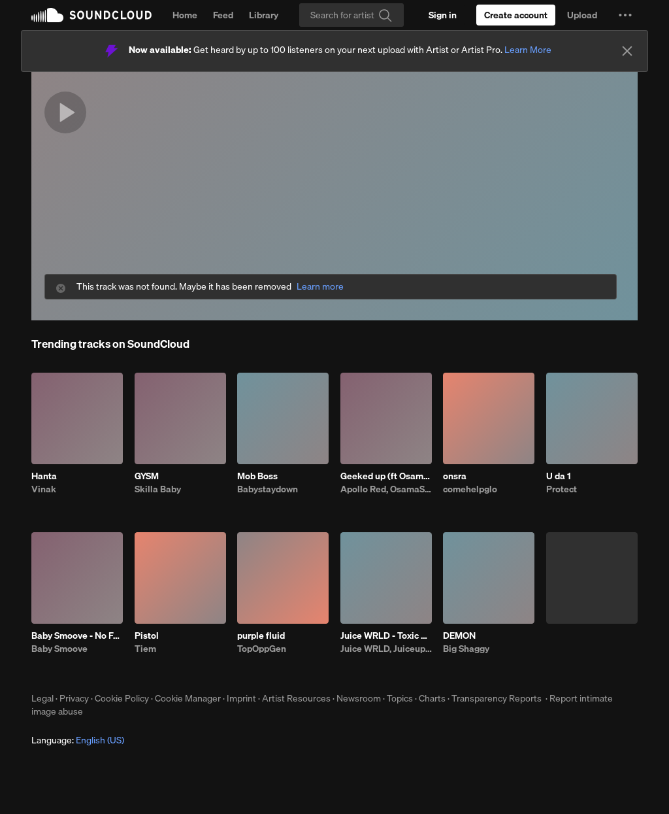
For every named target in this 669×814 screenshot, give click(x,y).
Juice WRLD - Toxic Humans (386, 635)
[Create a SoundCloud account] (515, 15)
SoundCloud (91, 15)
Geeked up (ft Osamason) (386, 476)
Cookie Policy (122, 698)
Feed (223, 15)
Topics (400, 698)
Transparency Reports (496, 698)
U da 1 (558, 476)
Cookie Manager (188, 698)
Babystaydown (267, 489)
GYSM (147, 476)
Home (184, 15)
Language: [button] (77, 740)
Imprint (241, 698)
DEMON (459, 635)
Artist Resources (296, 698)
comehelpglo (470, 489)
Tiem (145, 648)
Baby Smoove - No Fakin (77, 635)
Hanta (44, 476)
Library (263, 15)
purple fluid (261, 635)
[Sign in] (443, 15)
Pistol (147, 635)
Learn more (320, 287)
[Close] (627, 51)
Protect (561, 489)
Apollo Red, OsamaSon (386, 489)
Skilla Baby (158, 489)
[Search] (351, 15)
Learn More (527, 49)
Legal (42, 698)
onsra (454, 476)
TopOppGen (261, 648)
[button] (625, 15)
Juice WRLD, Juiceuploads (386, 648)
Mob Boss (257, 476)
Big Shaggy (466, 648)
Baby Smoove (59, 648)
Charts (432, 698)
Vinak (43, 489)
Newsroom (358, 698)
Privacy (74, 698)
